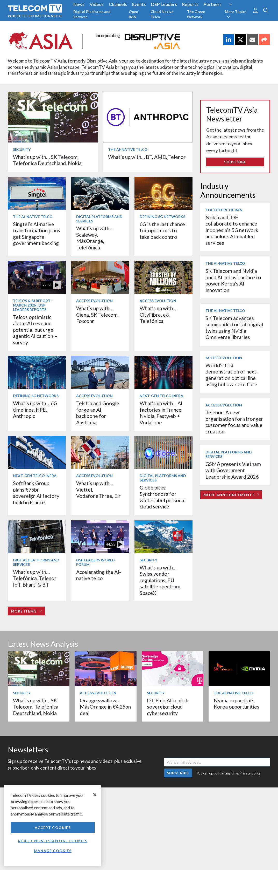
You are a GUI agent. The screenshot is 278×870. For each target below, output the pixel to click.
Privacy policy (250, 773)
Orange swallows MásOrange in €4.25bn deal (105, 706)
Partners (213, 4)
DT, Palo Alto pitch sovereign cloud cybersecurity (167, 706)
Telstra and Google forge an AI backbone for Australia (97, 412)
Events (139, 4)
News (78, 4)
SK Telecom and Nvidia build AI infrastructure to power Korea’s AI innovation (233, 280)
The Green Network (196, 14)
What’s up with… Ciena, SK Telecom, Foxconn (97, 314)
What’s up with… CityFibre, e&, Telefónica (158, 314)
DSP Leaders (164, 4)
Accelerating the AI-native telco (98, 575)
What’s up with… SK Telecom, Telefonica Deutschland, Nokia (47, 160)
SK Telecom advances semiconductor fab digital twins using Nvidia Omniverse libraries (234, 327)
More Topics (235, 14)
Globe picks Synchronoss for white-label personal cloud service (163, 497)
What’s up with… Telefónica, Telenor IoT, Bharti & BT (34, 578)
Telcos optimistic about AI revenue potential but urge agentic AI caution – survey (35, 329)
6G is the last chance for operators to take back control (162, 230)
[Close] (95, 794)
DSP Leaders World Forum (95, 562)
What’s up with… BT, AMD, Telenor (147, 157)
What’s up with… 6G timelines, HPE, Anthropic (35, 409)
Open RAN (133, 14)
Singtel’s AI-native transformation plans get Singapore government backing (36, 233)
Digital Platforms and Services (92, 14)
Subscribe (235, 162)
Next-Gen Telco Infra (161, 395)
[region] (52, 825)
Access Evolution (94, 300)
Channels (118, 4)
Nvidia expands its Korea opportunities (236, 703)
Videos (97, 4)
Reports (190, 4)
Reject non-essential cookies (52, 841)
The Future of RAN (224, 210)
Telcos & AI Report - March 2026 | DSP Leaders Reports (33, 305)
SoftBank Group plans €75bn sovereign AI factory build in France (36, 492)
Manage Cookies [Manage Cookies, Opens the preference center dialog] (53, 850)
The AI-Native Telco (128, 149)
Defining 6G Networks (162, 216)
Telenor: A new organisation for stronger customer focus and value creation (234, 421)
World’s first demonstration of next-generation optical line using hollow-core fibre (231, 374)
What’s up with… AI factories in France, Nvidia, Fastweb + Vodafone (161, 412)
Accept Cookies (53, 827)
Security (22, 149)
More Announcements (231, 495)
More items (26, 611)
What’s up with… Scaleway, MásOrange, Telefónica (94, 237)
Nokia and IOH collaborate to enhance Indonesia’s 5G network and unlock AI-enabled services (231, 230)
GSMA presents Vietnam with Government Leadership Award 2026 (233, 470)
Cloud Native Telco (162, 14)
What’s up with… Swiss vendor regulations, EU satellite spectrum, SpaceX (160, 580)
